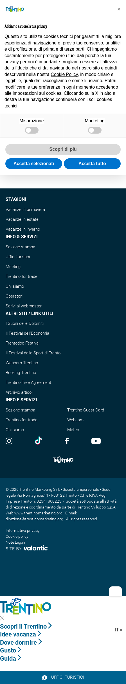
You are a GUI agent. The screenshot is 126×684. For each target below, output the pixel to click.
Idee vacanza (20, 634)
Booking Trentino (21, 372)
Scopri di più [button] (63, 149)
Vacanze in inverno (23, 229)
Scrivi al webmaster (24, 306)
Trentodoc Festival (22, 343)
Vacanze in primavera (25, 209)
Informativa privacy (23, 530)
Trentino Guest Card (85, 410)
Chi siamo (15, 286)
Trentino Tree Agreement (28, 382)
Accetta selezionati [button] (34, 163)
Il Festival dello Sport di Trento (33, 353)
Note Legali (15, 542)
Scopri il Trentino (26, 626)
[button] (118, 9)
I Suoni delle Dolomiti (25, 323)
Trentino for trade (21, 276)
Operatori (14, 296)
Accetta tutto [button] (92, 163)
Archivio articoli (19, 392)
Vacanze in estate (22, 219)
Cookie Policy (64, 74)
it (118, 630)
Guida (10, 658)
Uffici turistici (18, 256)
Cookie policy (17, 536)
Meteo (73, 429)
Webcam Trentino (22, 362)
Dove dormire (21, 642)
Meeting (13, 266)
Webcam (75, 419)
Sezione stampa (20, 246)
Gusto (10, 650)
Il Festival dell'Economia (27, 333)
